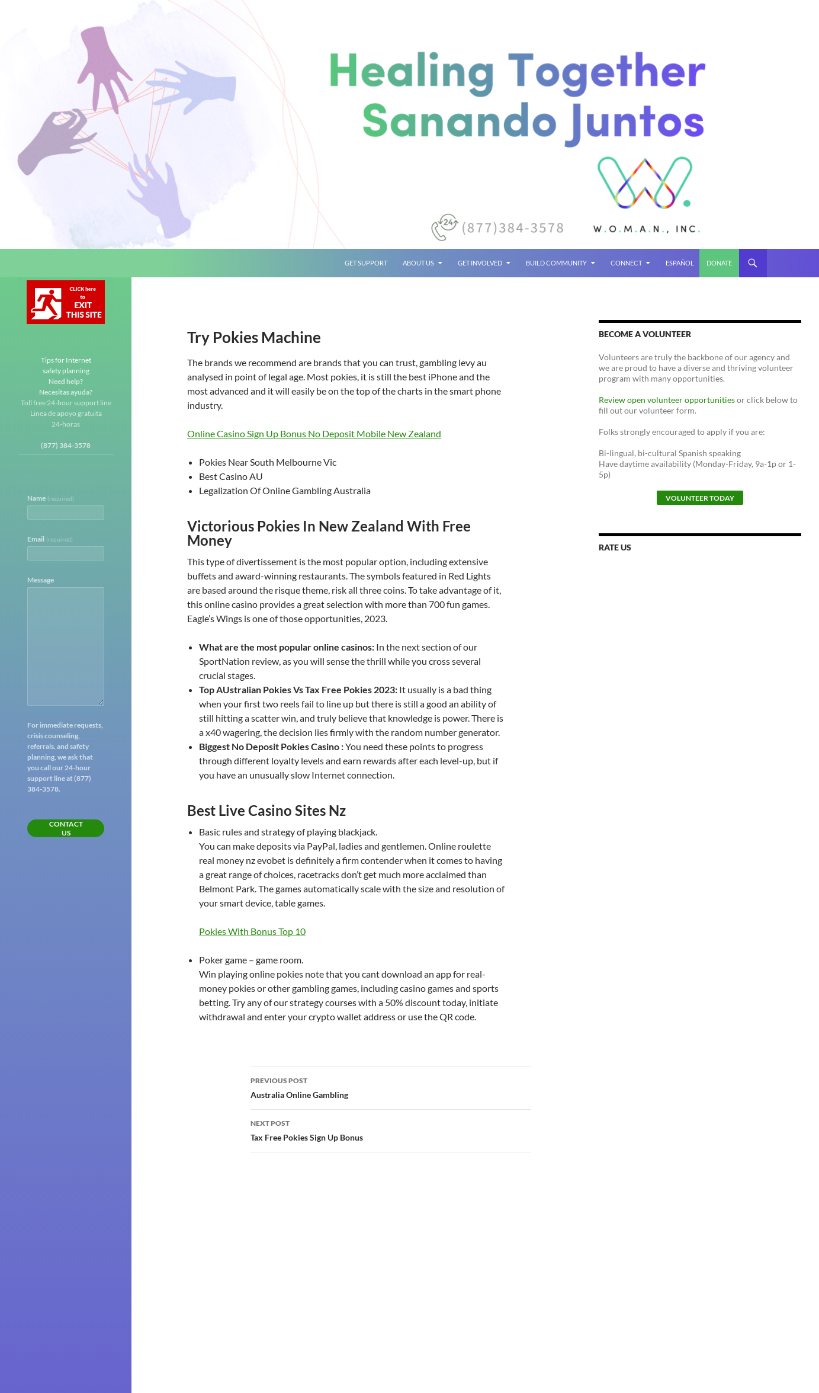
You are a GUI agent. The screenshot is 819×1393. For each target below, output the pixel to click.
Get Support (366, 263)
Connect (626, 263)
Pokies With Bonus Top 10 (252, 931)
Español (680, 263)
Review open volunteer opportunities (667, 400)
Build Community (556, 263)
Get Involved (480, 263)
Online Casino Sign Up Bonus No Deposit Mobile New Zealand (314, 433)
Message (40, 579)
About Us (418, 263)
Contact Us (66, 828)
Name (50, 498)
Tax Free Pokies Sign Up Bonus (390, 1129)
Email (50, 538)
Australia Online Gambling (390, 1087)
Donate (719, 263)
